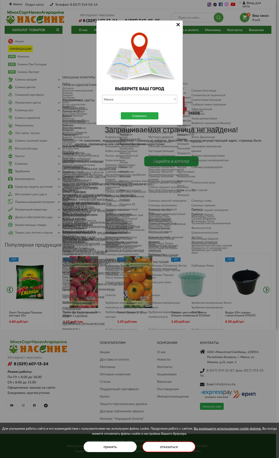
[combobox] (139, 99)
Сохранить (139, 116)
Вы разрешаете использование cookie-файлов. (227, 428)
